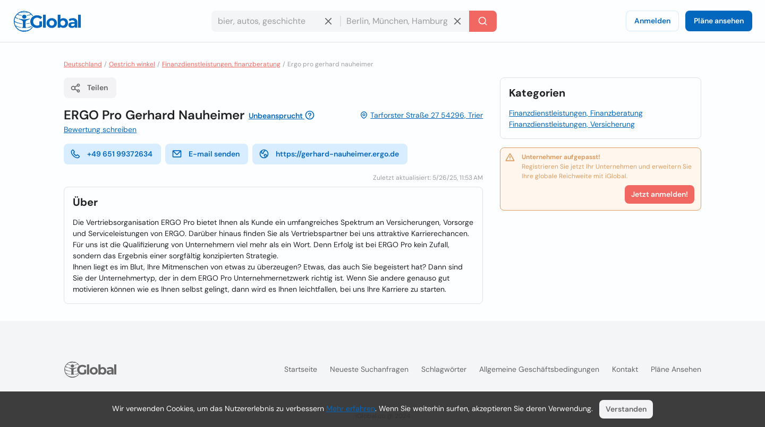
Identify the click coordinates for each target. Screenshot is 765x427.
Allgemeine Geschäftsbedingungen (539, 369)
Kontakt (625, 369)
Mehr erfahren (350, 408)
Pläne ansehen (719, 20)
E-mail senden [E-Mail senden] (206, 154)
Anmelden (652, 20)
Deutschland (83, 64)
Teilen (89, 88)
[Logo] (47, 21)
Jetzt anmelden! (659, 194)
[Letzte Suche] (483, 21)
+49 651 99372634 (111, 154)
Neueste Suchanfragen (369, 369)
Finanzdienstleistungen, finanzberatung (221, 64)
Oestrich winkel (132, 64)
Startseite (300, 369)
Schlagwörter (443, 369)
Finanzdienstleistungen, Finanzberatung (576, 113)
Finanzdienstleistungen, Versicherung (572, 124)
